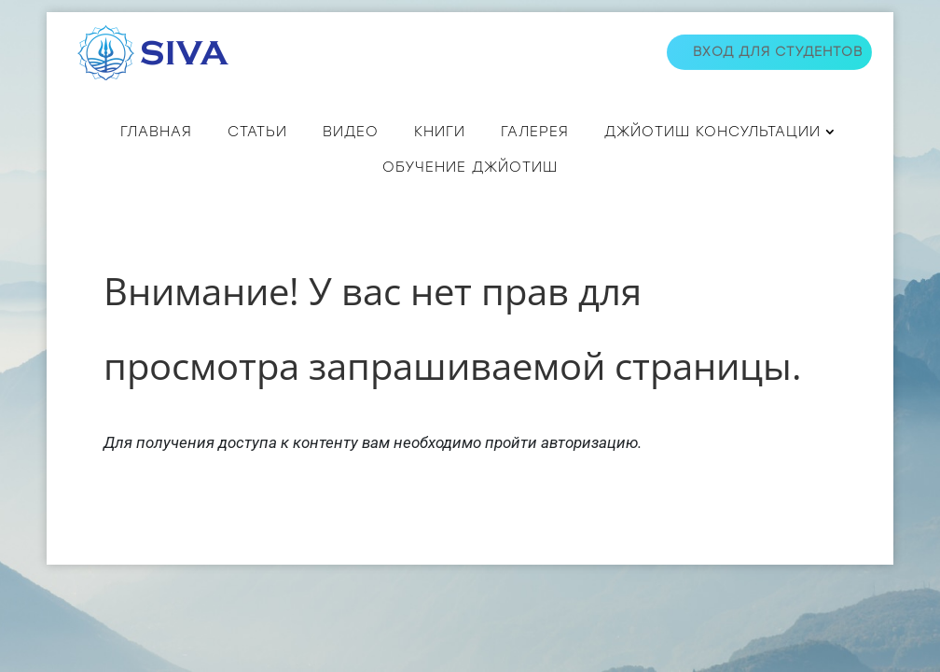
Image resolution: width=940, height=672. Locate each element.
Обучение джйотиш (470, 167)
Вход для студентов (778, 52)
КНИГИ (439, 131)
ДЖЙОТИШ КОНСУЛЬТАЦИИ (712, 131)
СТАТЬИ (257, 131)
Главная (156, 131)
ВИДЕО (351, 131)
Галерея (535, 131)
